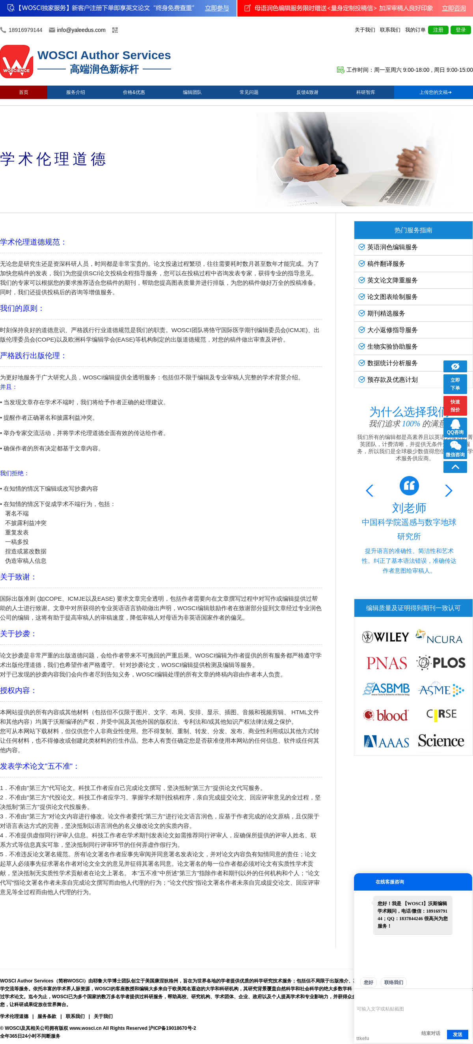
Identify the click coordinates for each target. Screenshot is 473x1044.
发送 (457, 1034)
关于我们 (365, 30)
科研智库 (365, 92)
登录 (461, 30)
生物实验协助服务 (388, 346)
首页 (23, 92)
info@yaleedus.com (81, 30)
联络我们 (393, 982)
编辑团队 (192, 92)
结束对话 (430, 1033)
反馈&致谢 (307, 92)
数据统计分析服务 (388, 363)
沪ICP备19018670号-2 (172, 1028)
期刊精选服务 (381, 313)
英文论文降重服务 (388, 280)
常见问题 (249, 92)
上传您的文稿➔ (435, 92)
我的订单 (415, 30)
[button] (447, 491)
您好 (368, 982)
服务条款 (46, 1016)
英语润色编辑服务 (388, 247)
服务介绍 (75, 92)
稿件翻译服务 (381, 263)
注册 (438, 30)
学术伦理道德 (14, 1016)
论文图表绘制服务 (388, 296)
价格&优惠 (134, 92)
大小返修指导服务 (388, 330)
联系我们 (390, 30)
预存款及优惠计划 (388, 379)
